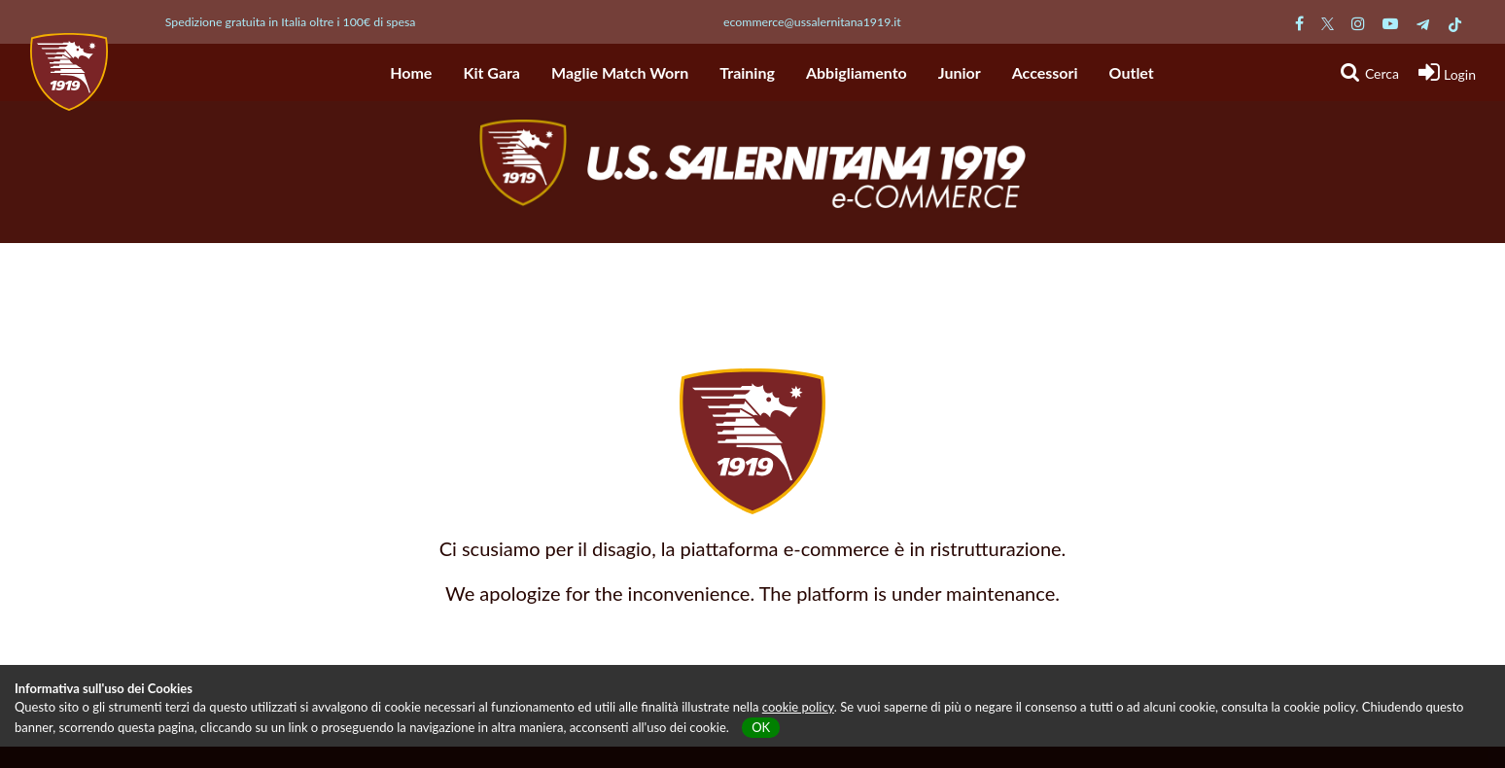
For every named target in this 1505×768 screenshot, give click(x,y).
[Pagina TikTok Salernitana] (1455, 23)
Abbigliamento (856, 72)
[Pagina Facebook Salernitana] (1299, 23)
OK (761, 727)
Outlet (1131, 72)
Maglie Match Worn (619, 72)
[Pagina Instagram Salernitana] (1358, 23)
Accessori (1045, 72)
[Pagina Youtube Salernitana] (1390, 23)
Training (747, 72)
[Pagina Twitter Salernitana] (1327, 23)
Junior (959, 72)
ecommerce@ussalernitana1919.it (812, 22)
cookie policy (798, 707)
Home (411, 72)
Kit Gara (491, 72)
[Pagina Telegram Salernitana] (1423, 23)
